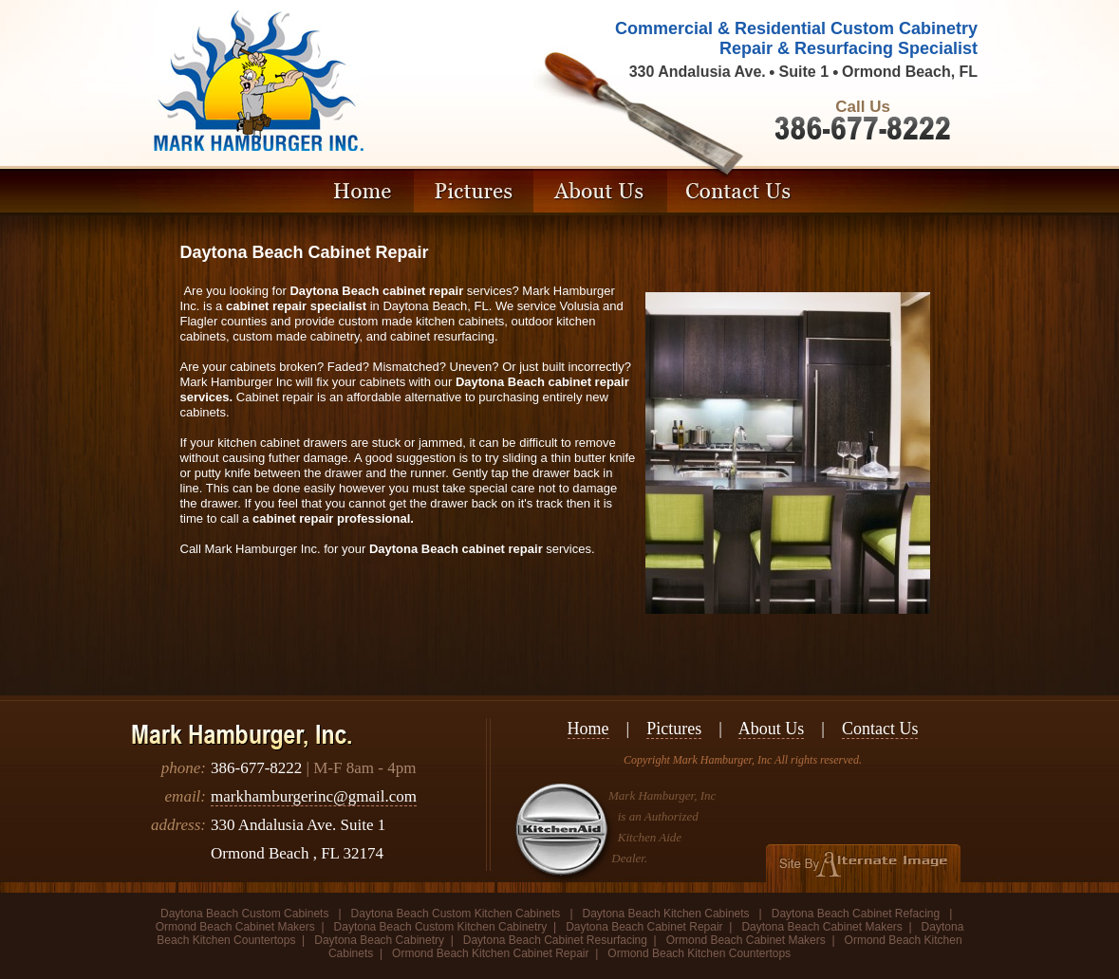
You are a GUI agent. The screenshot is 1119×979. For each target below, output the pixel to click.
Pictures (673, 728)
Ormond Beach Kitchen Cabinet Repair (490, 953)
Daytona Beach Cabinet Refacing (856, 913)
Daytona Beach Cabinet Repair (644, 926)
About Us (771, 728)
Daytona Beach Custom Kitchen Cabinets (456, 913)
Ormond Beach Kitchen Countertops (699, 953)
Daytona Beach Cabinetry (379, 940)
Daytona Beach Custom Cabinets (246, 913)
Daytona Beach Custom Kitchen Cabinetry (441, 926)
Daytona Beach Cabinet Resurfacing (555, 940)
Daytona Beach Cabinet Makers (821, 926)
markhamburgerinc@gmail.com (314, 796)
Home (588, 728)
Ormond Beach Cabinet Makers (235, 926)
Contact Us (880, 728)
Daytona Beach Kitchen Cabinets (666, 913)
